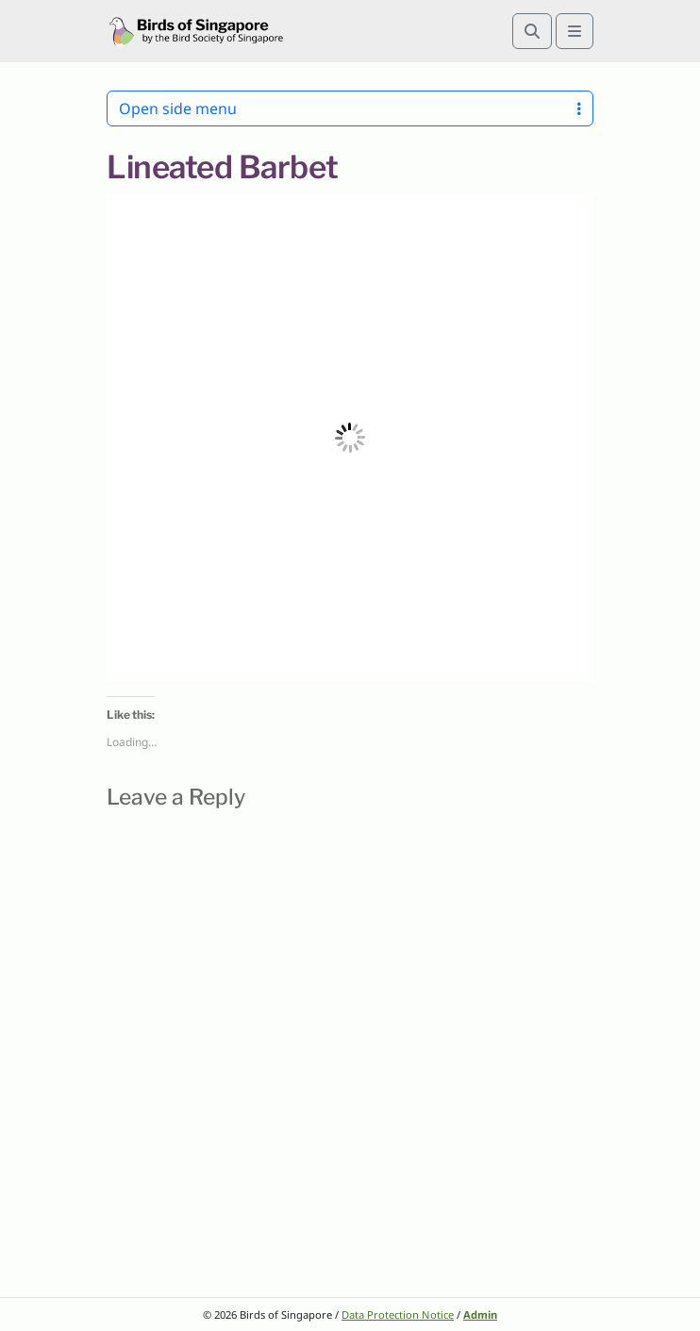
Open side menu (350, 108)
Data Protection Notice (398, 1314)
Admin (480, 1314)
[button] (350, 437)
